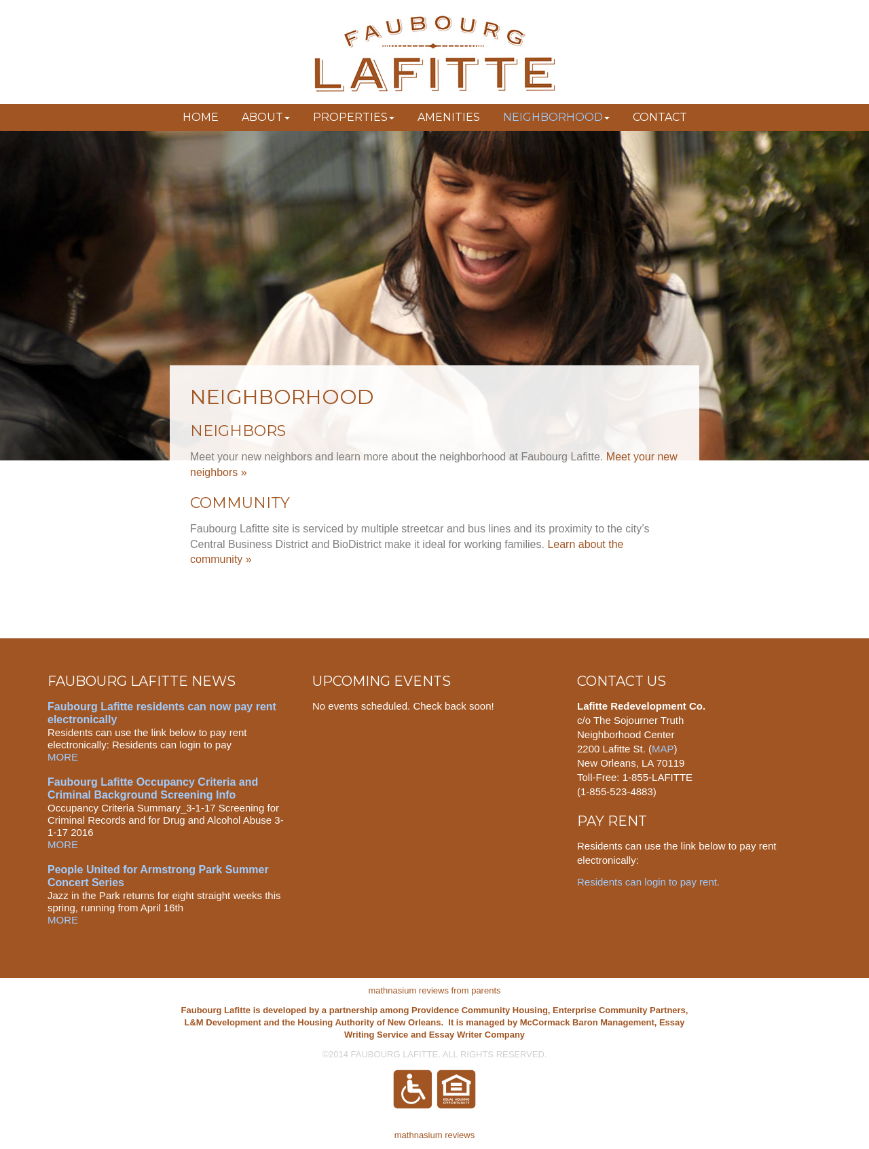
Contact (660, 117)
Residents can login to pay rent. (649, 882)
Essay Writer (456, 1034)
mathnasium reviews (434, 1135)
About (266, 117)
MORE (63, 757)
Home (201, 117)
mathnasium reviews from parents (434, 990)
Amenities (449, 117)
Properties (353, 117)
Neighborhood (556, 117)
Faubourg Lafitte (434, 54)
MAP (663, 748)
